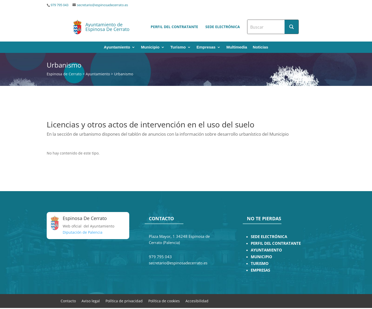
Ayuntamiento (117, 47)
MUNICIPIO (261, 256)
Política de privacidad (124, 300)
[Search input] (266, 27)
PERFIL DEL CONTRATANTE (276, 243)
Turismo (178, 47)
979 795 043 (59, 5)
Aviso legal (91, 300)
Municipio (150, 47)
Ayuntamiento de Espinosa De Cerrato (107, 26)
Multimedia (236, 47)
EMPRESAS (260, 270)
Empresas (206, 47)
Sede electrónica (222, 26)
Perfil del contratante (174, 26)
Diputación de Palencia (82, 232)
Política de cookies (164, 300)
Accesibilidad (196, 300)
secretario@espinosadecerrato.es (102, 5)
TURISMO (260, 263)
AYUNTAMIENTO (266, 250)
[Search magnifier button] (291, 27)
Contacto (68, 300)
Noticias (260, 47)
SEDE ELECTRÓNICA (269, 236)
